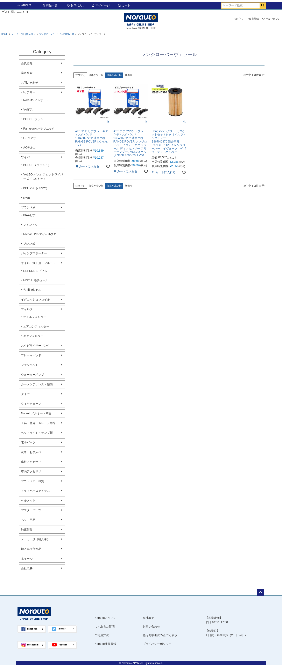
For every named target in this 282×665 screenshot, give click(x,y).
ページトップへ (260, 592)
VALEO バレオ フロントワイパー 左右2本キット (43, 176)
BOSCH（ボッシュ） (37, 165)
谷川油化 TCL (32, 289)
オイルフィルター (34, 317)
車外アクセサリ (31, 461)
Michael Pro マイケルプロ (40, 234)
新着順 (128, 75)
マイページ (101, 5)
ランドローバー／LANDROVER (56, 34)
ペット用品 (28, 519)
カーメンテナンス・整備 (37, 384)
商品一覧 (49, 5)
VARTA (27, 109)
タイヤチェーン (31, 403)
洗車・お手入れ (31, 452)
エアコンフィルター (36, 326)
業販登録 (27, 73)
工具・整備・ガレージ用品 (38, 423)
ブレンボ (29, 243)
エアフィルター (33, 336)
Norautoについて (105, 617)
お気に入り (76, 5)
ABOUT (24, 5)
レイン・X (30, 224)
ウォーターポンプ (32, 374)
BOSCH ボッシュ (34, 119)
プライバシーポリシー (157, 643)
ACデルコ (29, 147)
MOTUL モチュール (35, 280)
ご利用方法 (101, 635)
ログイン (240, 18)
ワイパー (27, 157)
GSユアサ (29, 138)
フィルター (28, 309)
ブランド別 (28, 207)
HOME (4, 34)
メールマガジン (271, 18)
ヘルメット (28, 500)
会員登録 (254, 18)
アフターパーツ (31, 510)
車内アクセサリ (31, 471)
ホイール (27, 558)
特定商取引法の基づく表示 (160, 635)
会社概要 (27, 568)
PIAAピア (29, 215)
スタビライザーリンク (35, 345)
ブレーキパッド (31, 355)
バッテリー (28, 92)
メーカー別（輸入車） (23, 34)
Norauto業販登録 (105, 643)
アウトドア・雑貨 (32, 481)
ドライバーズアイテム (35, 490)
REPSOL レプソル (35, 270)
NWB (26, 197)
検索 (263, 5)
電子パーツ (28, 442)
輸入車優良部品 (31, 548)
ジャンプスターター (34, 253)
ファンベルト (29, 365)
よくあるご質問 (104, 626)
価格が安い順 (96, 75)
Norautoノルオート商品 (36, 413)
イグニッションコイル (35, 299)
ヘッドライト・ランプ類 (37, 432)
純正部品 (27, 529)
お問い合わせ (29, 82)
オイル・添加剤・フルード (38, 263)
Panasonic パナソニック (39, 128)
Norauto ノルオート (36, 100)
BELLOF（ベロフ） (36, 188)
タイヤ (25, 394)
